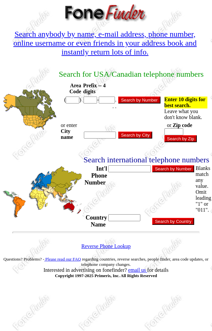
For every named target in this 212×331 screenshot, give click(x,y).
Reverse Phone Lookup (105, 246)
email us (137, 270)
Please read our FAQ (62, 259)
